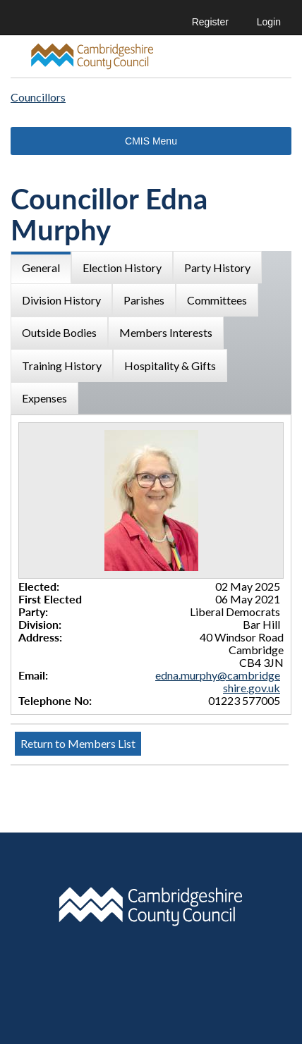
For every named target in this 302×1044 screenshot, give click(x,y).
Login (269, 21)
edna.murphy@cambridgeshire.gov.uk (217, 681)
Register (210, 21)
